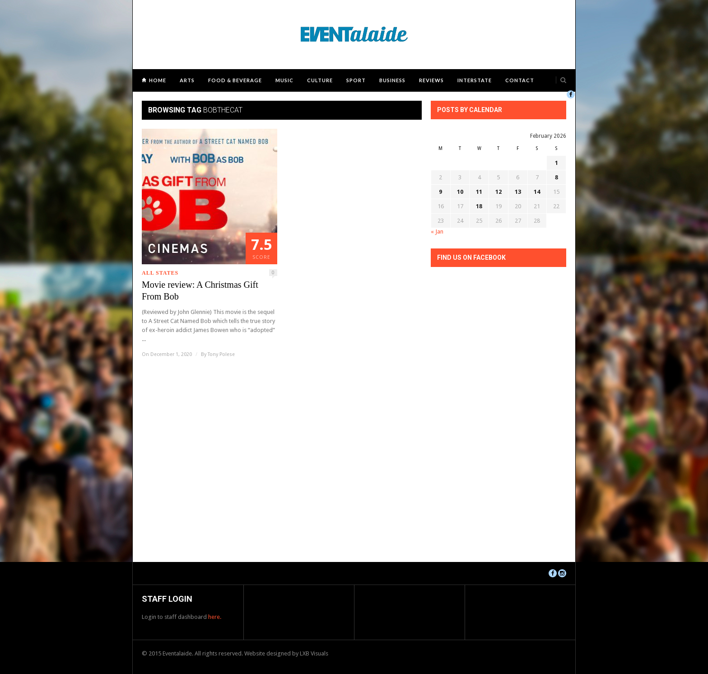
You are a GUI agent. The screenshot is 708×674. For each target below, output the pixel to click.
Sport (356, 80)
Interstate (474, 80)
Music (284, 80)
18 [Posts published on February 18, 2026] (479, 206)
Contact (519, 80)
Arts (187, 80)
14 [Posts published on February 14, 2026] (537, 191)
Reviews (431, 80)
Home (157, 80)
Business (392, 80)
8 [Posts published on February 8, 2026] (556, 177)
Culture (320, 80)
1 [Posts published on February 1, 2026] (556, 162)
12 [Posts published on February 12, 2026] (498, 191)
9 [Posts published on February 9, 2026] (440, 191)
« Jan (437, 231)
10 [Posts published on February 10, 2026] (460, 191)
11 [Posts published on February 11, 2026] (479, 191)
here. (214, 616)
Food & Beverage (235, 80)
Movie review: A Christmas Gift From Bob (200, 290)
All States (160, 273)
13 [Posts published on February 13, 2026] (518, 191)
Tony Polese (221, 354)
